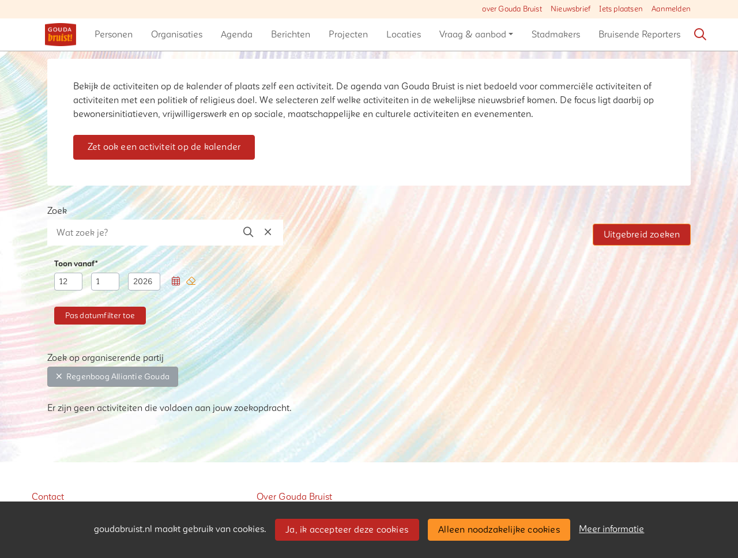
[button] (113, 34)
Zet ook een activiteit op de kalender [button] (164, 147)
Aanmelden (671, 9)
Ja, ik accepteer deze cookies (346, 530)
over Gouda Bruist (511, 9)
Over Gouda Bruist (294, 497)
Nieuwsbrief (570, 9)
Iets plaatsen (621, 9)
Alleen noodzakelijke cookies (499, 530)
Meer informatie (611, 529)
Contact (48, 497)
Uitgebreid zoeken (642, 234)
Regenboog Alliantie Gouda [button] (113, 377)
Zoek (57, 211)
